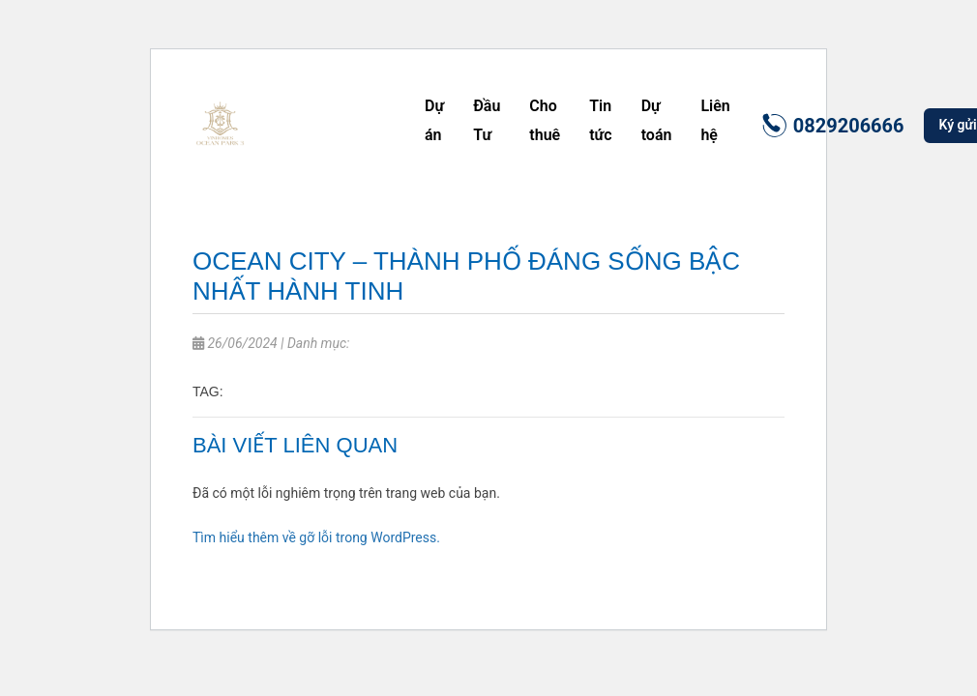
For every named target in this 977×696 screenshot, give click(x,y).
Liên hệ (714, 120)
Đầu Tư (486, 120)
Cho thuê (544, 120)
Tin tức (600, 120)
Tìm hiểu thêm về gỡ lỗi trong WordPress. (316, 537)
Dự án (434, 120)
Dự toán (656, 120)
